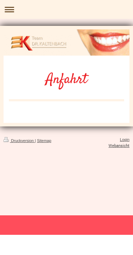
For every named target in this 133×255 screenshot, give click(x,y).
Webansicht (119, 145)
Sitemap (44, 140)
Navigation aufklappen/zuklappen (66, 9)
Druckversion (19, 140)
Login (124, 139)
